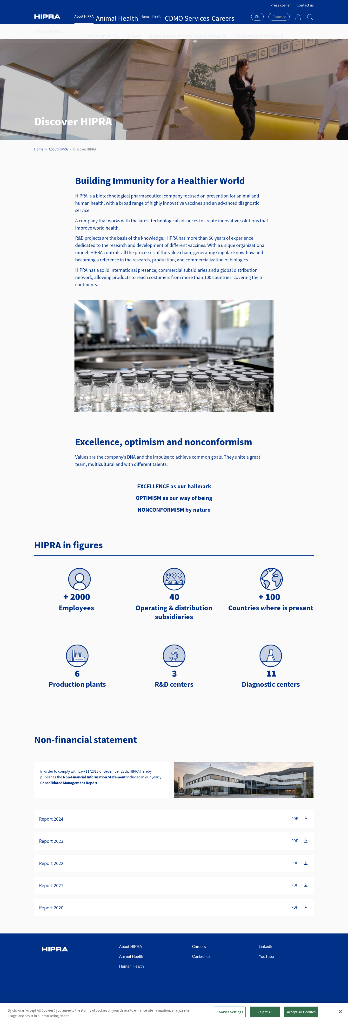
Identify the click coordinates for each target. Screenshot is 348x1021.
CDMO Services (155, 16)
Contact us (305, 5)
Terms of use (217, 1007)
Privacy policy (242, 1007)
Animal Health (106, 16)
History (126, 31)
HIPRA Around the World (230, 31)
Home (38, 149)
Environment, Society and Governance (170, 31)
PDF (294, 818)
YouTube (266, 956)
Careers (174, 16)
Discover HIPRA (100, 31)
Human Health (131, 16)
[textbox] (279, 16)
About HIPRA (84, 16)
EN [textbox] (257, 16)
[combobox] (257, 17)
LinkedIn (266, 947)
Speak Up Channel (299, 1007)
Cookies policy (268, 1007)
